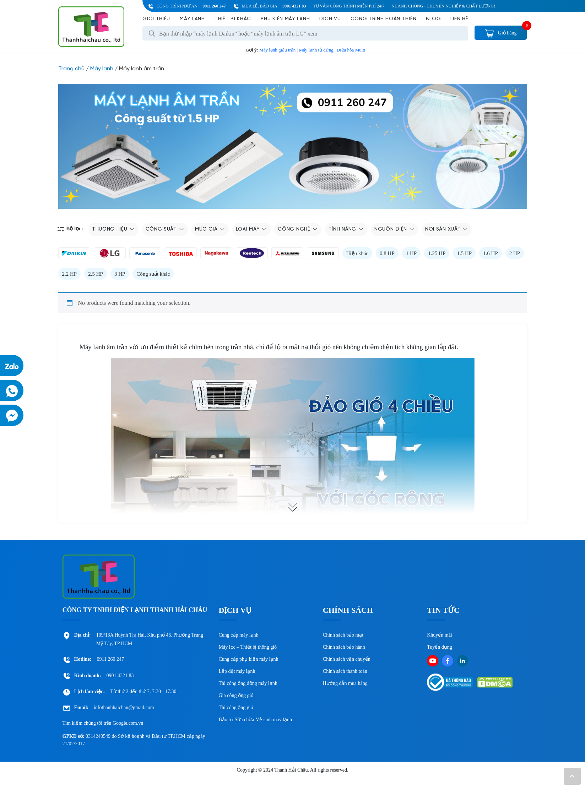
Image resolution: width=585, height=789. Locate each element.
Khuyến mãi (439, 635)
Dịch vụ (330, 19)
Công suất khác (153, 274)
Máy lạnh (192, 19)
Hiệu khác (357, 253)
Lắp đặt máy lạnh (237, 671)
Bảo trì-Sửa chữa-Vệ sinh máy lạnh (255, 719)
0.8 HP (387, 253)
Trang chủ (71, 69)
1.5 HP (464, 253)
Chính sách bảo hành (344, 647)
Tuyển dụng (439, 647)
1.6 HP (490, 253)
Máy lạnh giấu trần (277, 50)
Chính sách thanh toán (345, 671)
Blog (433, 19)
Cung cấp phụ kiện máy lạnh (248, 659)
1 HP (411, 253)
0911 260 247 (214, 6)
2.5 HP (95, 274)
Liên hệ (459, 19)
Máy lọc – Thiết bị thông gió (248, 647)
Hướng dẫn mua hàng (345, 683)
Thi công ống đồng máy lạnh (248, 683)
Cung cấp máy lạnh (239, 635)
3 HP (119, 274)
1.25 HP (436, 253)
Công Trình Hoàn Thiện (384, 19)
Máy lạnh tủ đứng (316, 50)
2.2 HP (69, 274)
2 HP (514, 253)
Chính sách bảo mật (343, 635)
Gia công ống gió (236, 695)
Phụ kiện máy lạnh (285, 19)
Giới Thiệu (156, 19)
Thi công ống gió (236, 707)
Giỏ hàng (500, 33)
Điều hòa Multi (351, 50)
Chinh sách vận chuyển (346, 659)
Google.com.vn (128, 723)
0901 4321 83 (294, 6)
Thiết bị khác (233, 19)
